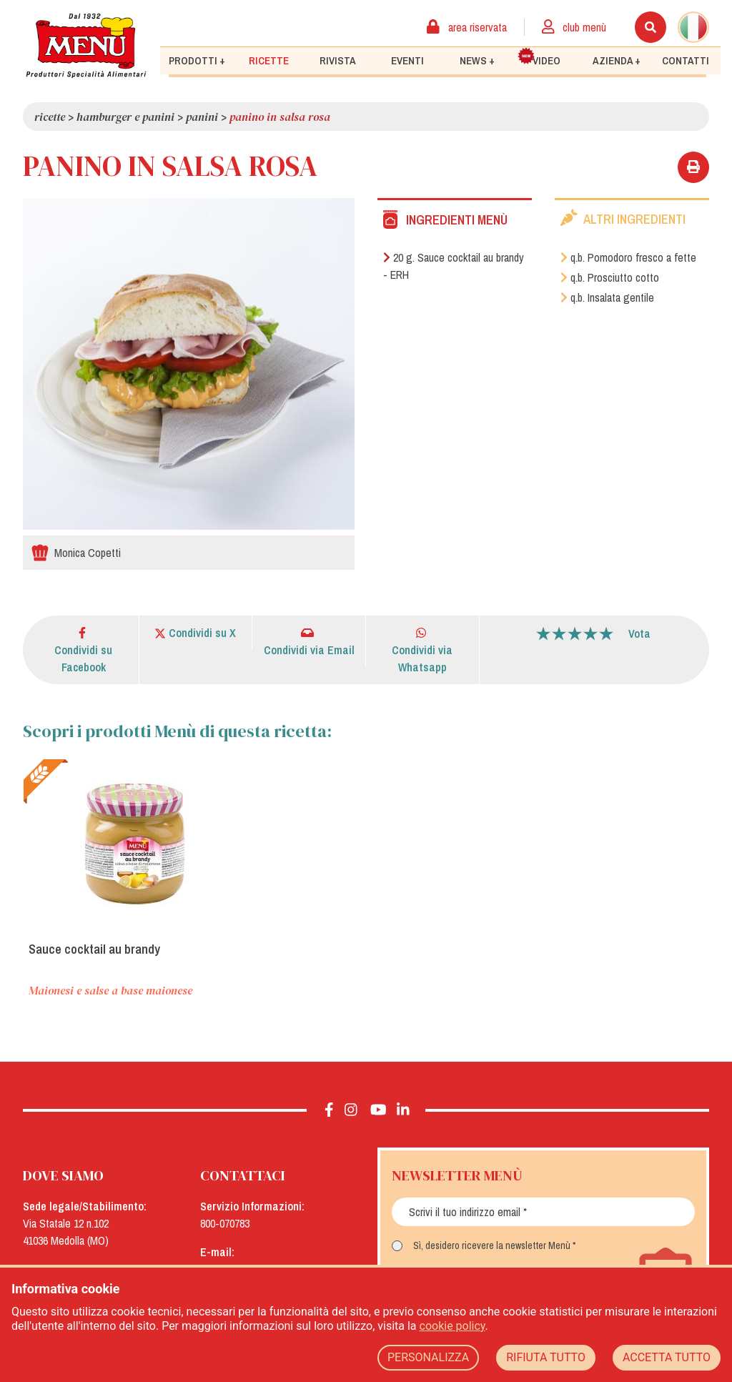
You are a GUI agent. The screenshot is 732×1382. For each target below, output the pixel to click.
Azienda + (616, 61)
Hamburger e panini (125, 116)
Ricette (269, 61)
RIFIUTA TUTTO (545, 1357)
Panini (202, 116)
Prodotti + (197, 61)
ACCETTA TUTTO (667, 1357)
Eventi (407, 61)
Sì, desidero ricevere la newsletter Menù (491, 1245)
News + (477, 61)
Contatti (685, 61)
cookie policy (452, 1326)
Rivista (338, 61)
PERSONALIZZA (428, 1357)
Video (539, 57)
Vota (639, 633)
